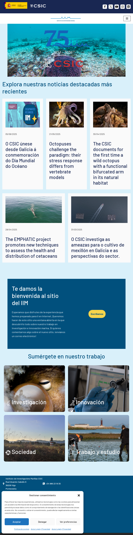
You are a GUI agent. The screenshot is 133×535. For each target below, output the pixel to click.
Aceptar (17, 521)
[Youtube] (116, 7)
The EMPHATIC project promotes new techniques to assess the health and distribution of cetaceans (32, 247)
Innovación (90, 391)
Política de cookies (21, 529)
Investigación (29, 391)
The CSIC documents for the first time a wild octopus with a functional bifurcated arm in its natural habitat (110, 163)
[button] (78, 495)
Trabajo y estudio (98, 440)
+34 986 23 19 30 (53, 472)
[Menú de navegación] (127, 18)
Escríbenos (100, 308)
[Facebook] (105, 7)
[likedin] (128, 7)
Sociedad (24, 440)
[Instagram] (122, 7)
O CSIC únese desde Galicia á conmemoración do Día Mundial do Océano (22, 155)
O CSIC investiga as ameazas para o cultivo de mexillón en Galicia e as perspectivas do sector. (97, 247)
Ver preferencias (68, 521)
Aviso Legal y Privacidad (40, 529)
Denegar (42, 521)
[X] (111, 7)
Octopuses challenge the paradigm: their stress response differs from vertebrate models (65, 160)
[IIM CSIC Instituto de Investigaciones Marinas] (66, 19)
